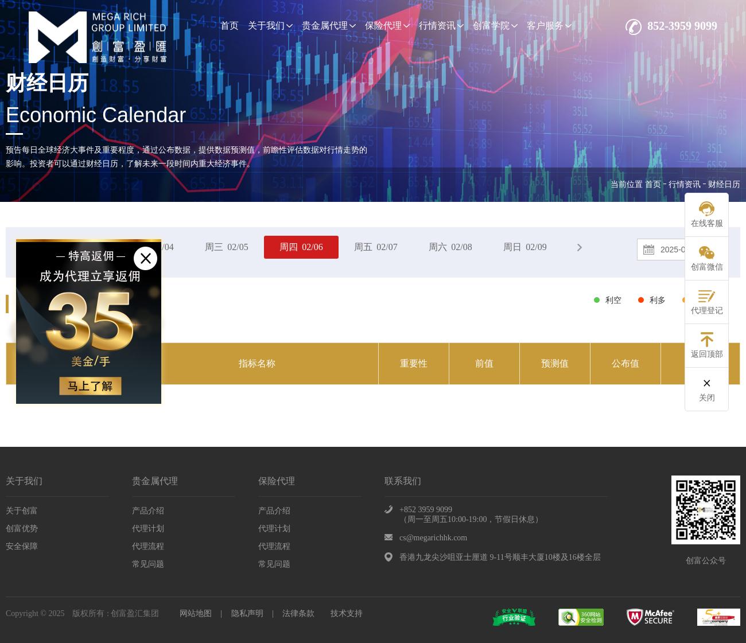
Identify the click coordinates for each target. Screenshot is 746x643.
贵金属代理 (329, 25)
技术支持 (347, 613)
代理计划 (148, 528)
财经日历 (724, 184)
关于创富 (22, 510)
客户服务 (549, 25)
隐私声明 (247, 613)
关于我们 (270, 25)
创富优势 (22, 528)
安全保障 (22, 546)
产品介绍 (148, 510)
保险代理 (387, 25)
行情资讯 (441, 25)
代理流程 (148, 546)
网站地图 (196, 613)
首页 (229, 25)
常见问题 (148, 564)
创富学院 (495, 25)
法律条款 (298, 613)
